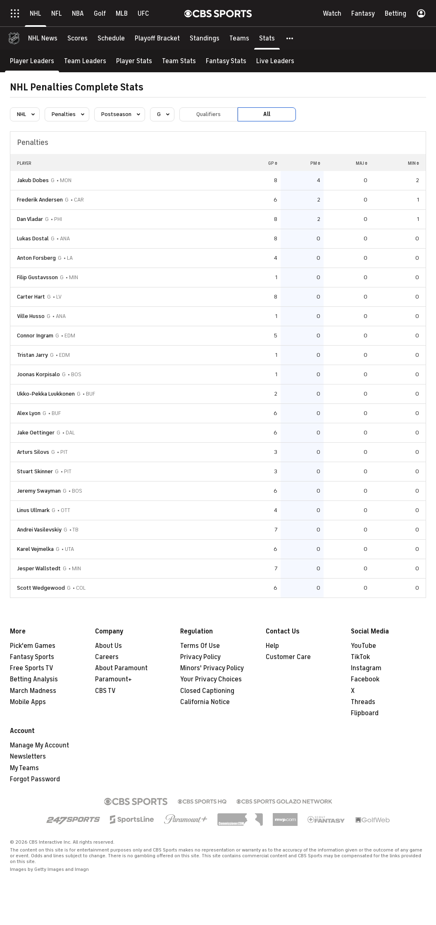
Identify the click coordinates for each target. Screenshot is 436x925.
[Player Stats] (134, 61)
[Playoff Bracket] (157, 38)
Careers (107, 657)
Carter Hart (31, 296)
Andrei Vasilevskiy (39, 529)
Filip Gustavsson (37, 277)
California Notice (205, 702)
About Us (108, 646)
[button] (290, 38)
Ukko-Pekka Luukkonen (46, 393)
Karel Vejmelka (35, 549)
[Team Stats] (179, 61)
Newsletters (28, 756)
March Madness (33, 691)
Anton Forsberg (36, 257)
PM (315, 163)
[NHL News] (42, 38)
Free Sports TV (31, 668)
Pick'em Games (32, 646)
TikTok (360, 657)
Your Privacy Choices (211, 679)
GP (272, 163)
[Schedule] (111, 38)
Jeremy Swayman (39, 490)
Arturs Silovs (33, 451)
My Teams (24, 768)
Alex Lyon (29, 413)
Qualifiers (208, 114)
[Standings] (204, 38)
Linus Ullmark (33, 510)
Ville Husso (31, 316)
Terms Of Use (200, 646)
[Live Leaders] (275, 61)
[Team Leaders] (85, 61)
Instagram (366, 668)
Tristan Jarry (32, 354)
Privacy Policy (200, 657)
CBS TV (105, 691)
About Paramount (121, 668)
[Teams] (239, 38)
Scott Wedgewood (41, 587)
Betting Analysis (34, 679)
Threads (363, 702)
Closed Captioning (207, 691)
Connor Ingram (35, 335)
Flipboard (365, 713)
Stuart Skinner (35, 471)
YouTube (363, 646)
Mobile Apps (28, 702)
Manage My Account (39, 745)
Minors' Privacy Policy (212, 668)
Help (272, 646)
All (266, 114)
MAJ (361, 163)
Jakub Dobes (33, 180)
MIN (413, 163)
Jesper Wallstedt (39, 568)
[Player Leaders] (32, 61)
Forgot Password (35, 779)
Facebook (365, 679)
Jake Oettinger (36, 432)
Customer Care (288, 657)
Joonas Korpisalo (38, 374)
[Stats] (267, 38)
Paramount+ (113, 679)
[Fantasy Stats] (226, 61)
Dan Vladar (30, 219)
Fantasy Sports (32, 657)
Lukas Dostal (33, 238)
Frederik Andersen (40, 199)
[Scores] (77, 38)
